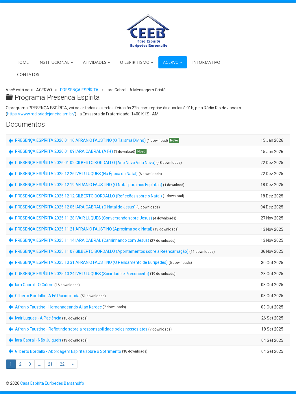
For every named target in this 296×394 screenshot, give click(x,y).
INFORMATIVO (206, 62)
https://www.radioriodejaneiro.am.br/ (41, 114)
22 (62, 364)
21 (50, 364)
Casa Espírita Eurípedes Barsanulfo (52, 383)
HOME (22, 62)
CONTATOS (28, 74)
